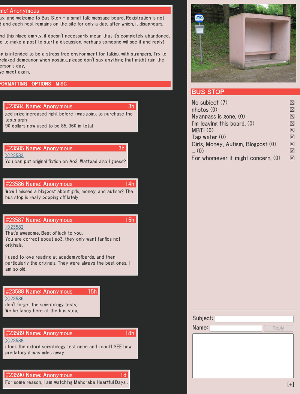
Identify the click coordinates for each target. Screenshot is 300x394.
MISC (61, 83)
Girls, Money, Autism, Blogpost (229, 144)
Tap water (204, 137)
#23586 (15, 184)
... (193, 151)
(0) (213, 109)
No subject (206, 102)
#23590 (15, 375)
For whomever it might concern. (232, 158)
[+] (290, 384)
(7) (223, 102)
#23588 (15, 291)
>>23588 (14, 340)
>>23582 (14, 155)
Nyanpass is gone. (214, 116)
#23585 (15, 148)
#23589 (15, 333)
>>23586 (14, 298)
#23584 (15, 106)
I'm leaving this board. (219, 123)
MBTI (198, 130)
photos (200, 109)
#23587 (15, 220)
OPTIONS (41, 83)
